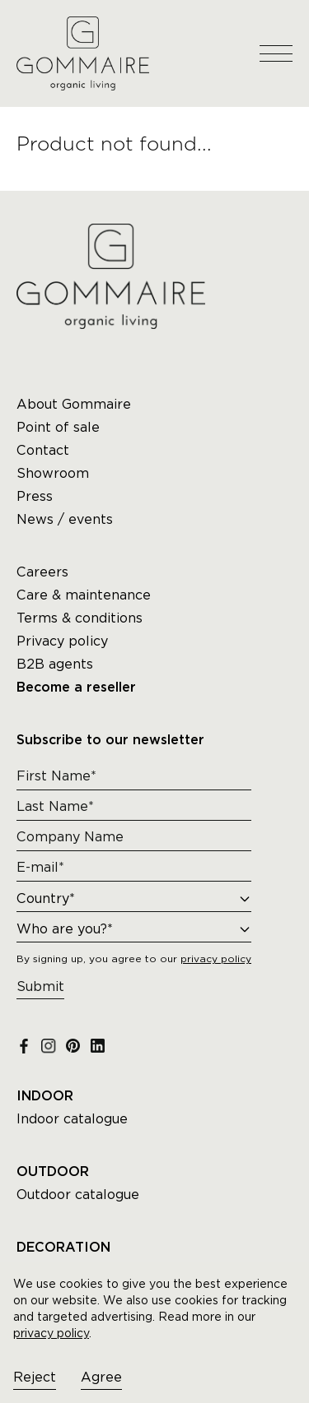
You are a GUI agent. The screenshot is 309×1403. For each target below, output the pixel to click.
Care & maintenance (83, 595)
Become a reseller (76, 687)
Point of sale (58, 427)
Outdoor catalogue (77, 1194)
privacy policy (51, 1333)
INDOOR (44, 1096)
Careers (42, 572)
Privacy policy (62, 641)
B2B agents (54, 664)
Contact (42, 450)
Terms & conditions (79, 618)
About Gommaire (73, 404)
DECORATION (63, 1247)
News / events (64, 519)
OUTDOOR (52, 1171)
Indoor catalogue (72, 1119)
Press (34, 496)
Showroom (52, 473)
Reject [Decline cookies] (34, 1377)
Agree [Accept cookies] (101, 1377)
